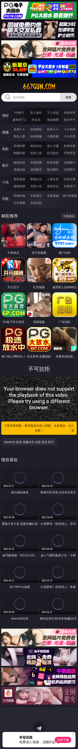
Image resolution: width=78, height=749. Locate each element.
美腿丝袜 (19, 169)
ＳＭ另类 (70, 136)
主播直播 (53, 136)
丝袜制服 (36, 136)
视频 (5, 132)
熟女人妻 (19, 136)
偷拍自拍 (36, 146)
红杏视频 (19, 203)
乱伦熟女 (53, 153)
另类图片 (70, 169)
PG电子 (19, 113)
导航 (5, 198)
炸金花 (36, 120)
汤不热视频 (69, 196)
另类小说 (36, 186)
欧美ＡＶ (53, 129)
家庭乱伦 (36, 179)
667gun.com (39, 87)
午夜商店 (36, 196)
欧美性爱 (70, 146)
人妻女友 (53, 179)
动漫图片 (70, 162)
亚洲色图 (36, 162)
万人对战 (53, 113)
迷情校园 (19, 186)
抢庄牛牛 (70, 120)
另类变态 (70, 153)
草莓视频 (53, 196)
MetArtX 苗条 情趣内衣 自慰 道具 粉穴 (29, 442)
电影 (5, 149)
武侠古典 (70, 179)
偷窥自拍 (19, 162)
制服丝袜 (19, 153)
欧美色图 (53, 162)
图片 (5, 165)
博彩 (5, 115)
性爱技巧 (70, 186)
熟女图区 (53, 169)
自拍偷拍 (36, 129)
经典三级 (36, 153)
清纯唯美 (36, 169)
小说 (5, 182)
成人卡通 (53, 146)
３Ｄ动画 (70, 129)
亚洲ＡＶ (19, 129)
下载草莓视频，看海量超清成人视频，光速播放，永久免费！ (39, 428)
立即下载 (63, 740)
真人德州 (36, 113)
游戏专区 (70, 113)
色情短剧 (36, 203)
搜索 (68, 97)
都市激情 (19, 179)
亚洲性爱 (19, 146)
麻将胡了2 (19, 120)
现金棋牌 (53, 120)
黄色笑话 (53, 186)
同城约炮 (19, 196)
